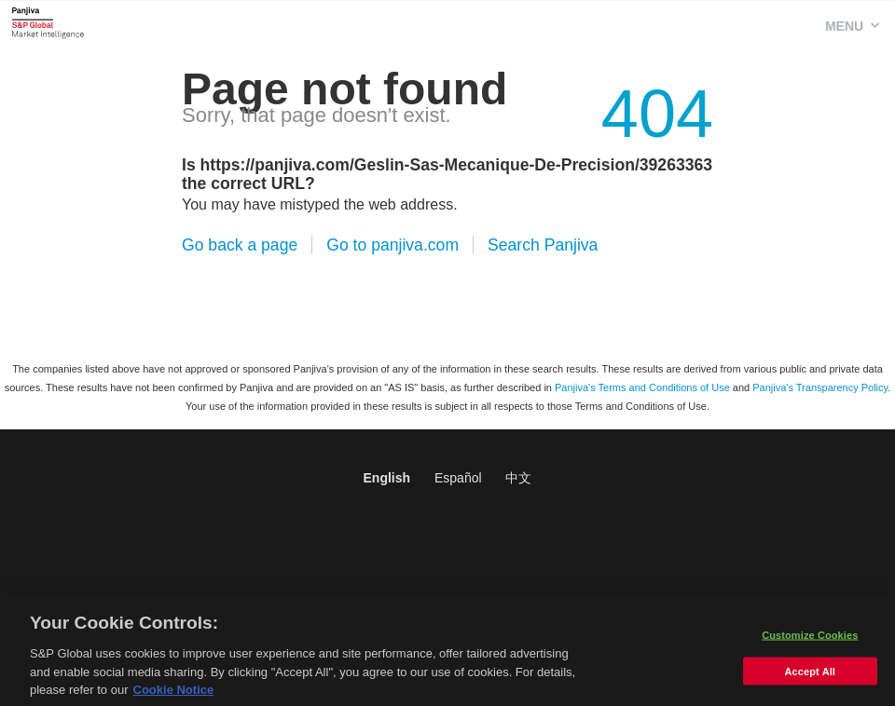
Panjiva (48, 22)
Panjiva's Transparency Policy (820, 387)
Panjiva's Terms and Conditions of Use (642, 387)
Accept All (810, 676)
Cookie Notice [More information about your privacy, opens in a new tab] (173, 695)
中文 (518, 477)
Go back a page (239, 245)
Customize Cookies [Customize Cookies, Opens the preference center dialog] (810, 639)
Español (458, 477)
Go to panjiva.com (392, 245)
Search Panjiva (543, 245)
